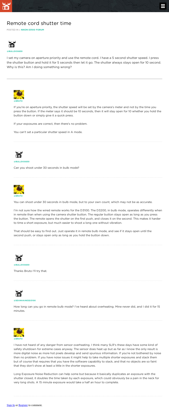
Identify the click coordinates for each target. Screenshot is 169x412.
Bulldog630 (15, 51)
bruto (19, 101)
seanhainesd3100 (26, 300)
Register (23, 405)
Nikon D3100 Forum (32, 29)
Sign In (11, 405)
